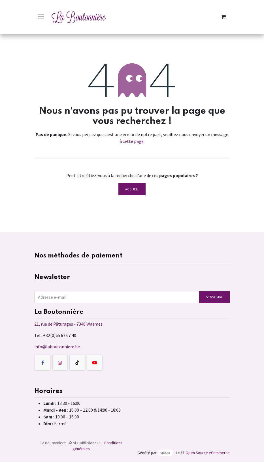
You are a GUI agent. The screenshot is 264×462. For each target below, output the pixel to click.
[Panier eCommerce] (223, 16)
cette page (133, 141)
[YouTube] (94, 362)
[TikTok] (77, 362)
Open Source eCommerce (208, 452)
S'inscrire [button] (214, 297)
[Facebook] (42, 362)
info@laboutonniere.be (57, 346)
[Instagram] (60, 362)
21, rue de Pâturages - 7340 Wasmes (68, 324)
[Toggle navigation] (41, 16)
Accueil (132, 189)
